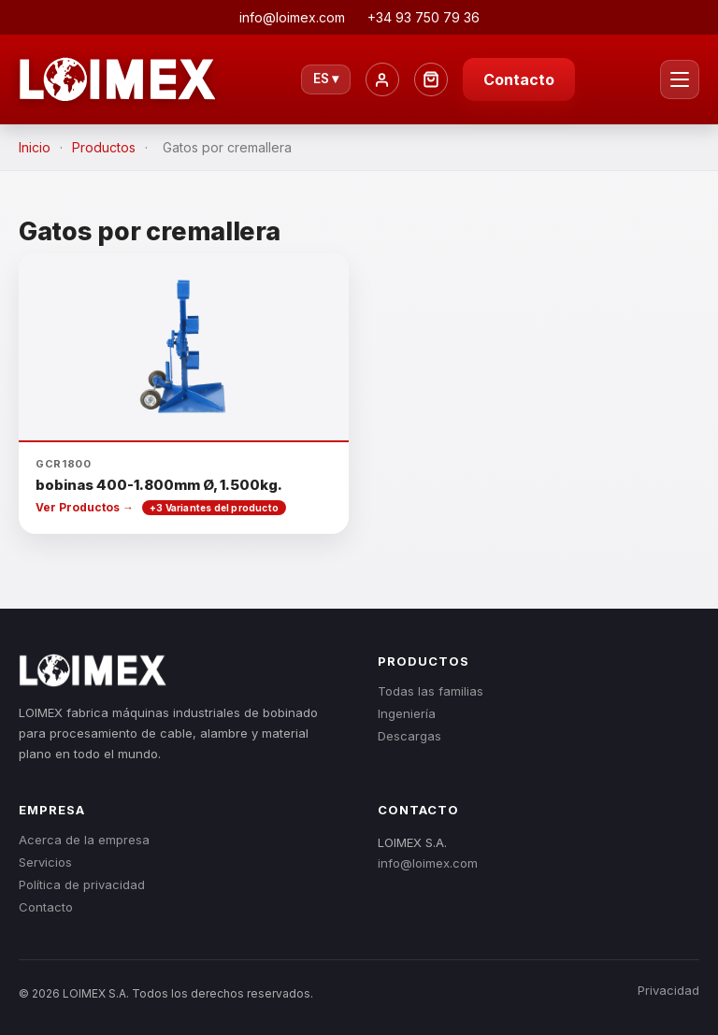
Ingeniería (407, 713)
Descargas (409, 735)
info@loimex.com (428, 862)
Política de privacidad (82, 884)
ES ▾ (325, 78)
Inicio (34, 147)
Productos (104, 147)
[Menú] (679, 79)
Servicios (45, 862)
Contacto (518, 79)
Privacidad (668, 990)
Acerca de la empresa (84, 839)
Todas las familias (430, 690)
